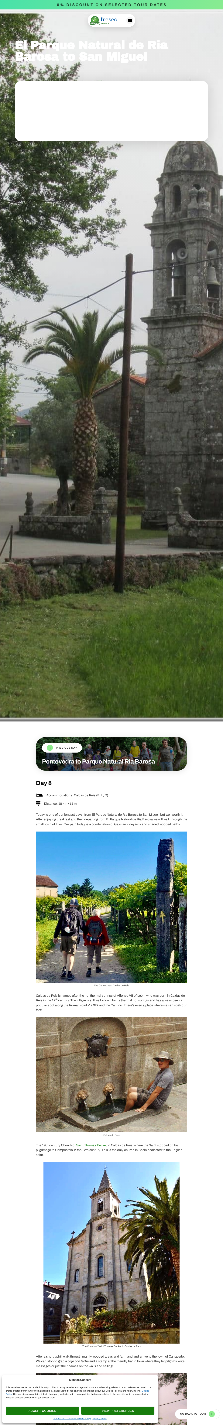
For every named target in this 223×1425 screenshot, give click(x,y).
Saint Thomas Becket (91, 1145)
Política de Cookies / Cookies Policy (72, 1418)
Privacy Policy (100, 1418)
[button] (129, 20)
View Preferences (118, 1410)
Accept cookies (42, 1410)
